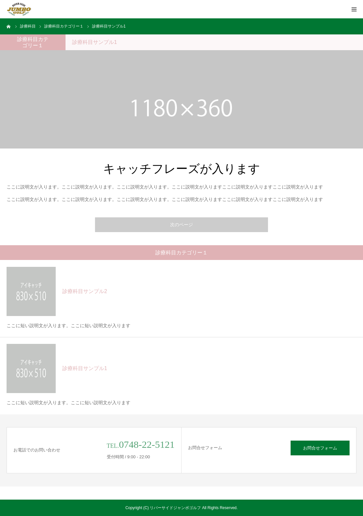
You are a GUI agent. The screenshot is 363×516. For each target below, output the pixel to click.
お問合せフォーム (320, 448)
